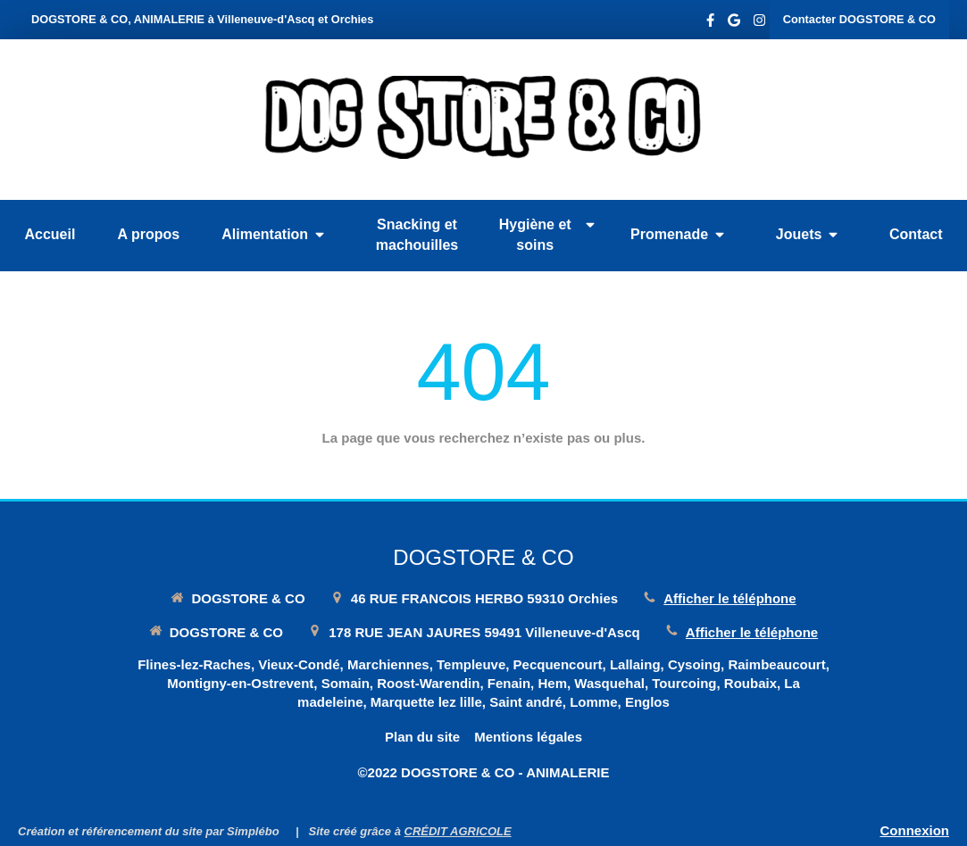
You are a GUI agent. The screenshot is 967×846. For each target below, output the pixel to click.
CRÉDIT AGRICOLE (458, 831)
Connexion (915, 830)
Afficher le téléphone (729, 598)
